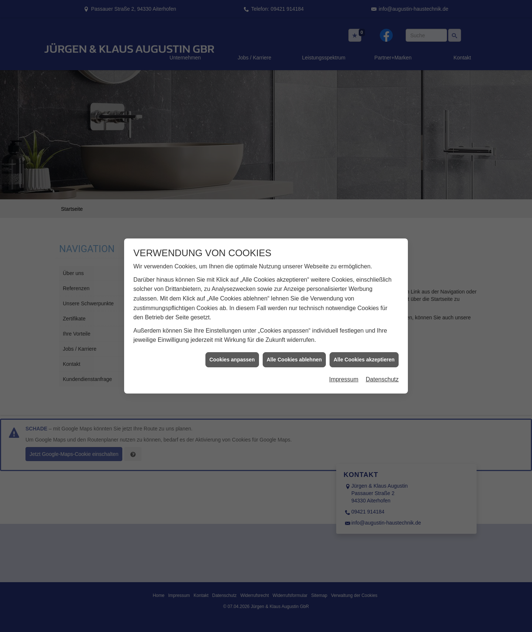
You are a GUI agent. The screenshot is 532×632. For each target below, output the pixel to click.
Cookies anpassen (232, 353)
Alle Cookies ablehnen (294, 353)
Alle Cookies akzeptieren (364, 353)
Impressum (343, 372)
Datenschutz (382, 372)
